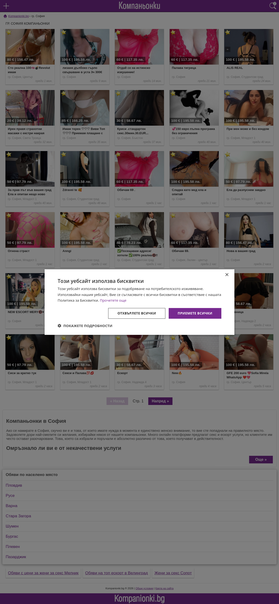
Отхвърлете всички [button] (136, 313)
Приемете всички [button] (195, 313)
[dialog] (139, 302)
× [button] (226, 274)
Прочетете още (113, 300)
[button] (85, 325)
